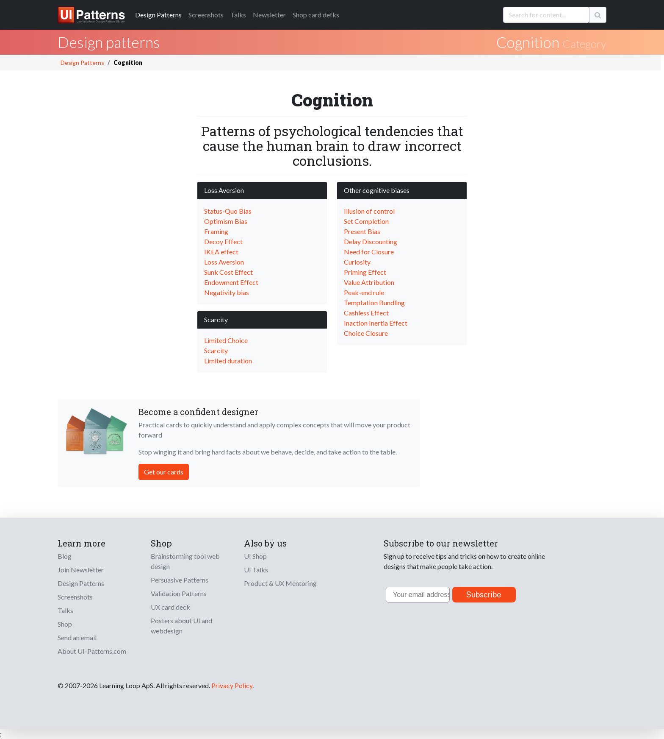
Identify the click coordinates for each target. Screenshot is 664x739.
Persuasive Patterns (179, 580)
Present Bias (362, 231)
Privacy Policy (231, 685)
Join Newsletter (81, 570)
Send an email (77, 637)
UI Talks (256, 570)
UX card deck (170, 607)
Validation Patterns (179, 593)
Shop (65, 624)
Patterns (158, 15)
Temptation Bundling (374, 302)
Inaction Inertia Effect (375, 323)
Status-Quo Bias (228, 211)
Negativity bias (226, 292)
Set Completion (366, 221)
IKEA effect (221, 252)
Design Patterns (82, 62)
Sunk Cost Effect (228, 272)
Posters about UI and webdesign (181, 625)
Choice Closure (366, 333)
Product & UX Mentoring (280, 583)
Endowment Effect (231, 282)
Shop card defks (316, 15)
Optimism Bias (225, 221)
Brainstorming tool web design (185, 561)
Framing (216, 231)
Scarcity (216, 350)
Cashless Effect (366, 313)
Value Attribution (369, 282)
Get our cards (163, 472)
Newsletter (269, 15)
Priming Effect (365, 272)
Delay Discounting (370, 241)
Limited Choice (226, 340)
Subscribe (483, 594)
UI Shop (255, 556)
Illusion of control (369, 211)
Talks (238, 15)
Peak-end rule (364, 292)
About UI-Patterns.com (92, 651)
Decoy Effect (223, 241)
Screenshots (206, 15)
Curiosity (357, 262)
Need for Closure (369, 252)
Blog (65, 556)
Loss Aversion (224, 262)
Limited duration (228, 361)
